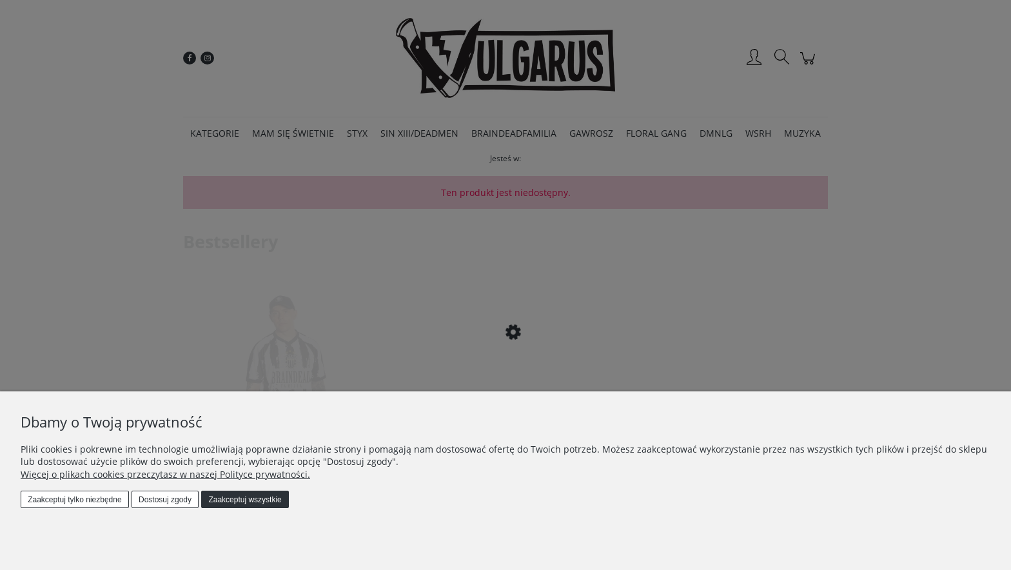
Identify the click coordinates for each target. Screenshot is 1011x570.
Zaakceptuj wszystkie (244, 499)
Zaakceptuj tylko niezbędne (74, 499)
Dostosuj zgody (165, 499)
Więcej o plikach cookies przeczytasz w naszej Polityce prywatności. (165, 474)
